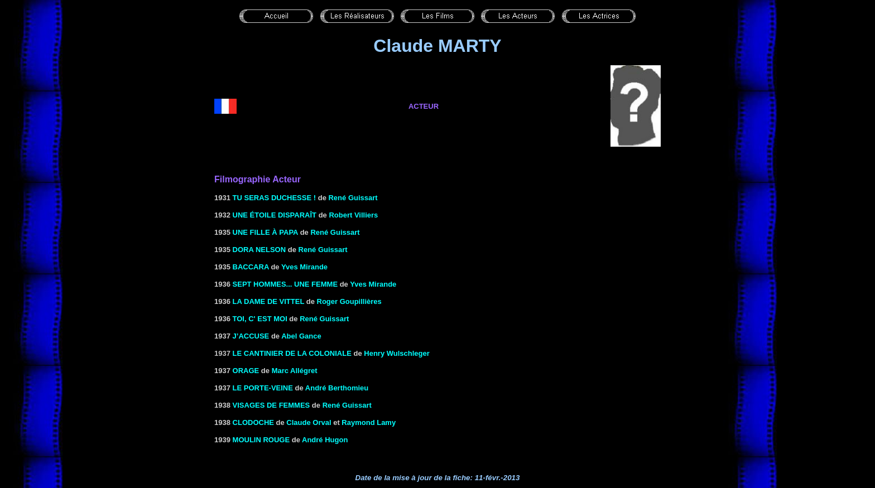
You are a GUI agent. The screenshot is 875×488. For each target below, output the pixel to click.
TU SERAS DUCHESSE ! (274, 198)
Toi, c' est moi (260, 319)
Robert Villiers (353, 215)
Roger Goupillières (349, 301)
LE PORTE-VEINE (263, 388)
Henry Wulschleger (397, 353)
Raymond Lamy (369, 422)
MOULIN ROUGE (261, 440)
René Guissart (352, 198)
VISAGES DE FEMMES (271, 405)
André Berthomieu (336, 388)
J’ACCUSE (251, 336)
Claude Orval (308, 422)
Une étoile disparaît (274, 215)
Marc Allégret (295, 370)
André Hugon (325, 440)
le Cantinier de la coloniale (292, 353)
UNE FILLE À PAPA (265, 232)
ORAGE (246, 370)
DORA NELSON (259, 249)
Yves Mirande (304, 267)
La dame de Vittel (269, 301)
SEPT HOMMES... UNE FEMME (285, 284)
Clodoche (253, 422)
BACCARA (251, 267)
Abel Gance (301, 336)
